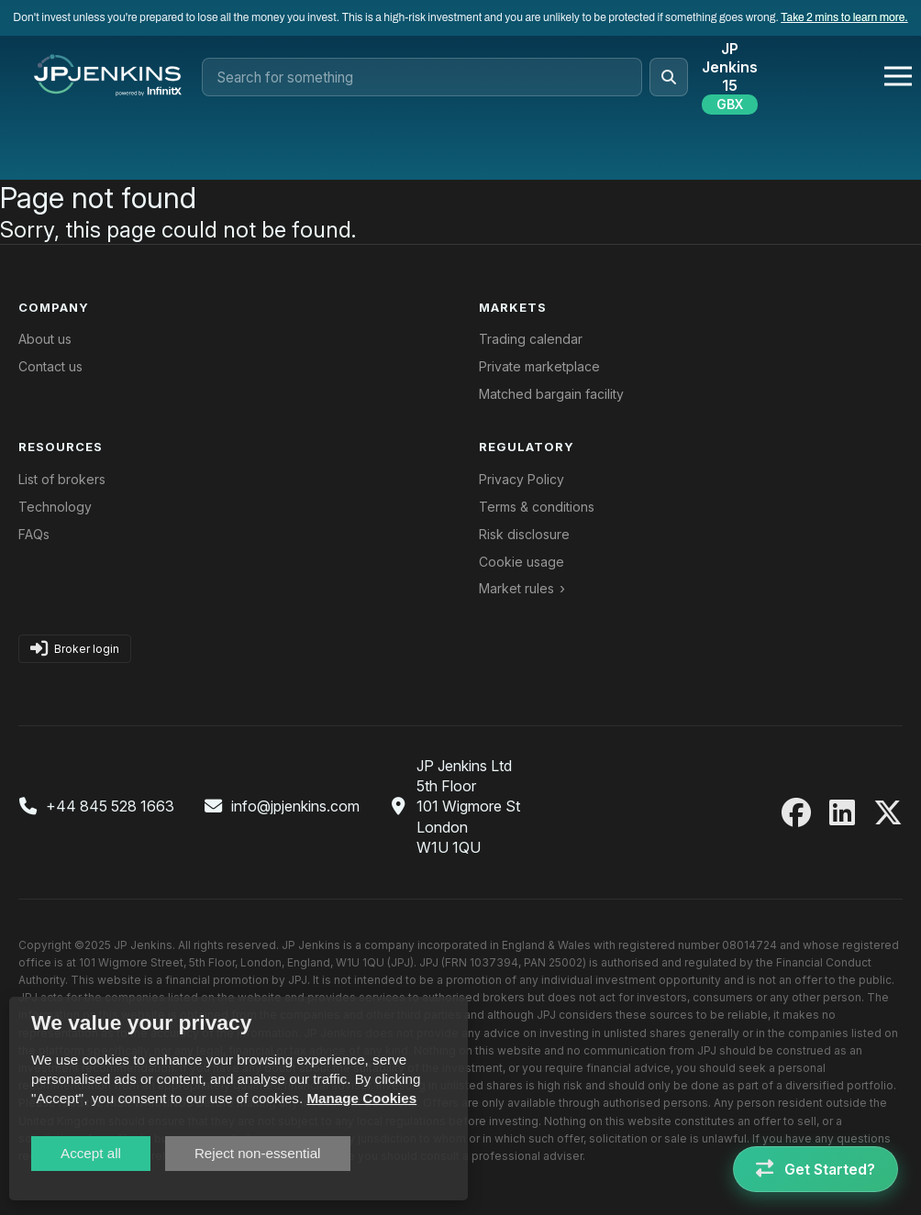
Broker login (74, 648)
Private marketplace (539, 366)
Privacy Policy (521, 479)
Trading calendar (531, 339)
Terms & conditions (536, 506)
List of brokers (61, 479)
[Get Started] (815, 1169)
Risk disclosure (524, 534)
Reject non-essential (257, 1153)
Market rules (516, 588)
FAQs (34, 534)
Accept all (91, 1153)
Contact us (50, 366)
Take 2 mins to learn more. (844, 17)
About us (45, 339)
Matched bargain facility (551, 394)
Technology (55, 506)
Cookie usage (521, 561)
